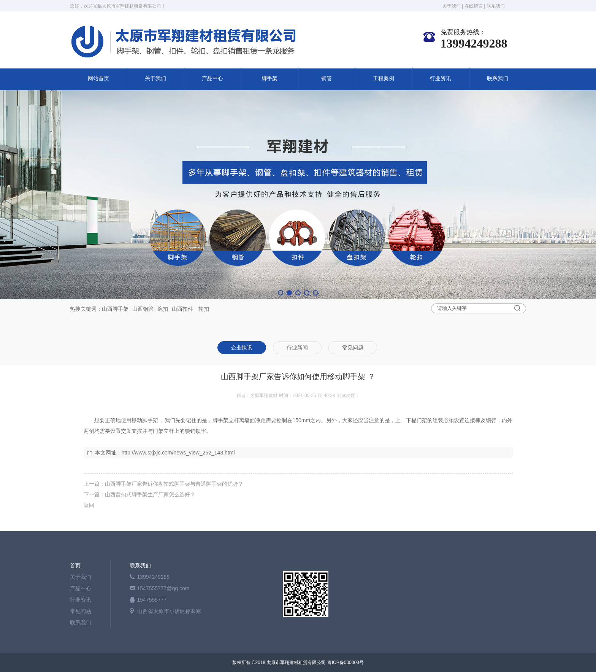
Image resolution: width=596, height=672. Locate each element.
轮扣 (203, 309)
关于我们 (451, 6)
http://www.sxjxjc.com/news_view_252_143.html (178, 453)
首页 (75, 565)
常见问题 (80, 611)
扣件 (187, 309)
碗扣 (162, 309)
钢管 (326, 78)
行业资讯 (440, 78)
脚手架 (269, 78)
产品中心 (212, 78)
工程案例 (383, 78)
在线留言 (473, 6)
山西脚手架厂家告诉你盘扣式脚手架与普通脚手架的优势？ (174, 484)
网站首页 (98, 78)
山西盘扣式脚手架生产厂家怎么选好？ (150, 494)
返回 (89, 505)
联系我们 (496, 6)
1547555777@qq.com (163, 588)
